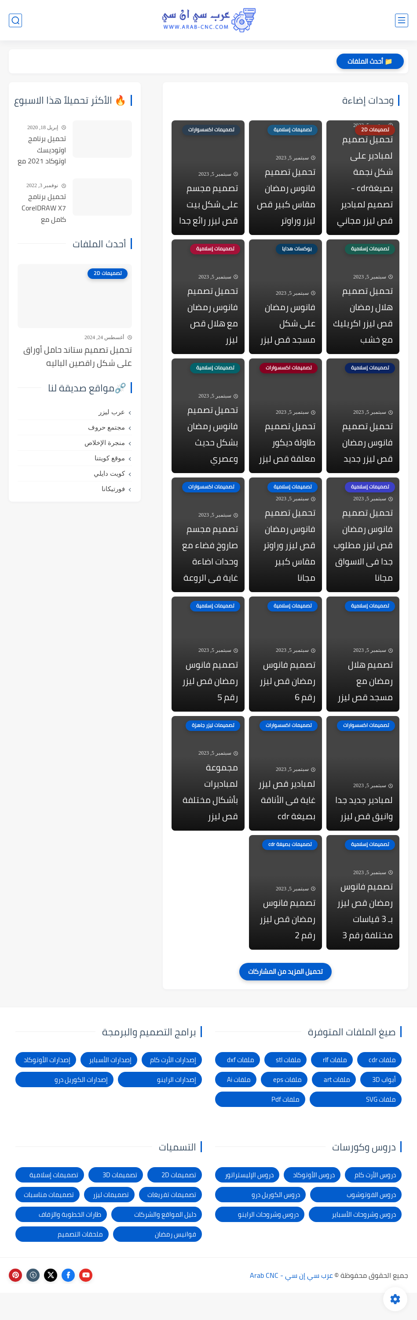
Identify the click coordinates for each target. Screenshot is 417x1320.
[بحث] (15, 20)
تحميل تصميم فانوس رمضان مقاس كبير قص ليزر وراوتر (286, 199)
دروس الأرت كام (375, 1202)
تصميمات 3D (119, 1202)
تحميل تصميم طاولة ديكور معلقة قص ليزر (287, 454)
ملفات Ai (239, 1106)
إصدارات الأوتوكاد (47, 1087)
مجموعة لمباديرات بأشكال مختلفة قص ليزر (210, 814)
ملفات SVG (381, 1126)
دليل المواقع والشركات (165, 1241)
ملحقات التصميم (80, 1261)
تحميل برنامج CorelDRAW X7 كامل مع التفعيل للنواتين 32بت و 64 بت (42, 208)
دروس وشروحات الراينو (268, 1241)
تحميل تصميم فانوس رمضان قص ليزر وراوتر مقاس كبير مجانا (289, 560)
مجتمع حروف (106, 427)
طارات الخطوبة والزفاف (70, 1241)
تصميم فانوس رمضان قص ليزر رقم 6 (287, 700)
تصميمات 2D (178, 1202)
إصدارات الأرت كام (173, 1087)
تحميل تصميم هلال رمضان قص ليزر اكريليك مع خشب (363, 322)
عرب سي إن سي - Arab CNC (291, 1302)
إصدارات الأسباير (110, 1087)
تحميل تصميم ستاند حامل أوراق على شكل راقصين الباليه (77, 356)
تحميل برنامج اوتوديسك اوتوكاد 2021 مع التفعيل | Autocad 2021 (42, 150)
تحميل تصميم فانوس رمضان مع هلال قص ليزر (212, 322)
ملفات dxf (240, 1087)
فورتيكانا (113, 488)
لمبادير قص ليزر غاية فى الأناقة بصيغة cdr (286, 823)
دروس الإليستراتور (249, 1202)
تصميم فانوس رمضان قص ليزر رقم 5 (210, 700)
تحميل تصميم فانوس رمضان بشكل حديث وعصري (212, 445)
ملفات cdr (382, 1087)
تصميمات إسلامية (53, 1202)
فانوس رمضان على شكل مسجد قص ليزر (287, 331)
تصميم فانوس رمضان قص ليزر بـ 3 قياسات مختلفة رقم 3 (365, 937)
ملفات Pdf (285, 1126)
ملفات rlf (335, 1087)
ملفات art (337, 1106)
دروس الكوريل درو (276, 1221)
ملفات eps (287, 1106)
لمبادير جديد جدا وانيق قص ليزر (364, 831)
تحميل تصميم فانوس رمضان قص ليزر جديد (367, 454)
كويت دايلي (109, 473)
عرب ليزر (112, 412)
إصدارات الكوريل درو (81, 1106)
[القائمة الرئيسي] (401, 20)
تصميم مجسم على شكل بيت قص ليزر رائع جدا (208, 208)
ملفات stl (288, 1087)
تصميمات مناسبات (49, 1221)
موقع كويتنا (110, 458)
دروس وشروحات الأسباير (364, 1241)
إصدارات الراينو (176, 1106)
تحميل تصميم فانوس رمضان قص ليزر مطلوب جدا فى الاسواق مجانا (363, 560)
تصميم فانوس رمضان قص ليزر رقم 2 (287, 946)
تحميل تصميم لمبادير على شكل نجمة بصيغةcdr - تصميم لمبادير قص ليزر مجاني (365, 183)
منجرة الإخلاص (104, 442)
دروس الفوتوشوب (371, 1221)
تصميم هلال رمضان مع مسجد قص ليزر (365, 700)
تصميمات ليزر (111, 1221)
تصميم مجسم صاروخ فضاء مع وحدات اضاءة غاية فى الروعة (210, 568)
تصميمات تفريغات (171, 1221)
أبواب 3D (384, 1106)
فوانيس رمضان (175, 1261)
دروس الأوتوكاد (314, 1202)
